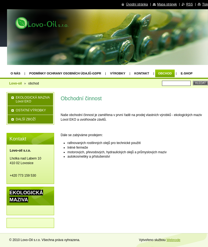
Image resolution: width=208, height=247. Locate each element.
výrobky (117, 73)
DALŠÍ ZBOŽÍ (25, 119)
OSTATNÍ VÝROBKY (31, 110)
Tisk (205, 4)
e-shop (187, 73)
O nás (15, 73)
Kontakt (141, 73)
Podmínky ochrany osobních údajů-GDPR (65, 73)
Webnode (173, 240)
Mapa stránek (167, 4)
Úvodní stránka (137, 4)
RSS (189, 4)
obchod (165, 73)
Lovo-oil (15, 83)
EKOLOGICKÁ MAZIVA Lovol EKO (33, 99)
